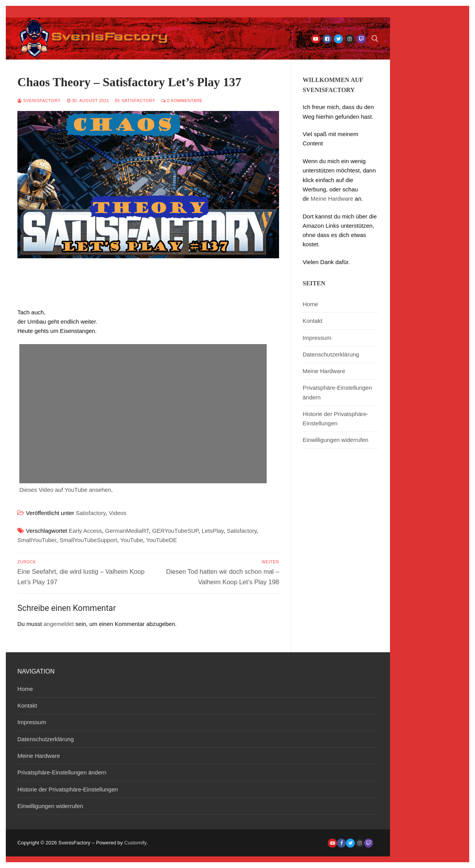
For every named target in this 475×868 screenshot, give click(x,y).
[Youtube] (315, 38)
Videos (118, 513)
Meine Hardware (332, 198)
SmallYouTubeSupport (88, 540)
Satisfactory (135, 100)
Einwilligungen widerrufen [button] (335, 440)
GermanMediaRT (127, 530)
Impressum (317, 337)
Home (310, 304)
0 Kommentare (182, 100)
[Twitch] (361, 38)
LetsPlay (212, 530)
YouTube (131, 540)
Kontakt (312, 320)
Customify (135, 843)
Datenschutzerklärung (331, 354)
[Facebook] (327, 38)
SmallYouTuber (36, 540)
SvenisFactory (39, 100)
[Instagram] (349, 38)
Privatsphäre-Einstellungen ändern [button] (337, 392)
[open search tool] (374, 38)
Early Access (85, 530)
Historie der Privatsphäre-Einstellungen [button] (335, 418)
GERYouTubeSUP (175, 530)
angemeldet (59, 624)
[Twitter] (338, 38)
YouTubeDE (161, 540)
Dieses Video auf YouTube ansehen (65, 489)
